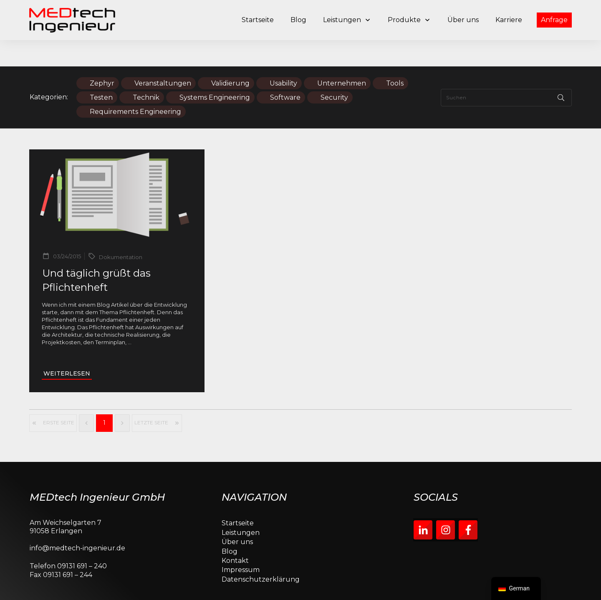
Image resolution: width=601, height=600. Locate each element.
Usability (283, 57)
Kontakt (235, 534)
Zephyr (102, 57)
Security (334, 71)
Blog (229, 525)
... (129, 316)
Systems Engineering (214, 71)
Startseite (238, 497)
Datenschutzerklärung (261, 553)
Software (285, 71)
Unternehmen (341, 57)
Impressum (241, 544)
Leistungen (241, 506)
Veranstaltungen (162, 57)
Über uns (237, 515)
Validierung (230, 57)
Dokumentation (120, 231)
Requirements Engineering (135, 85)
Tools (395, 57)
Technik (146, 71)
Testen (101, 71)
